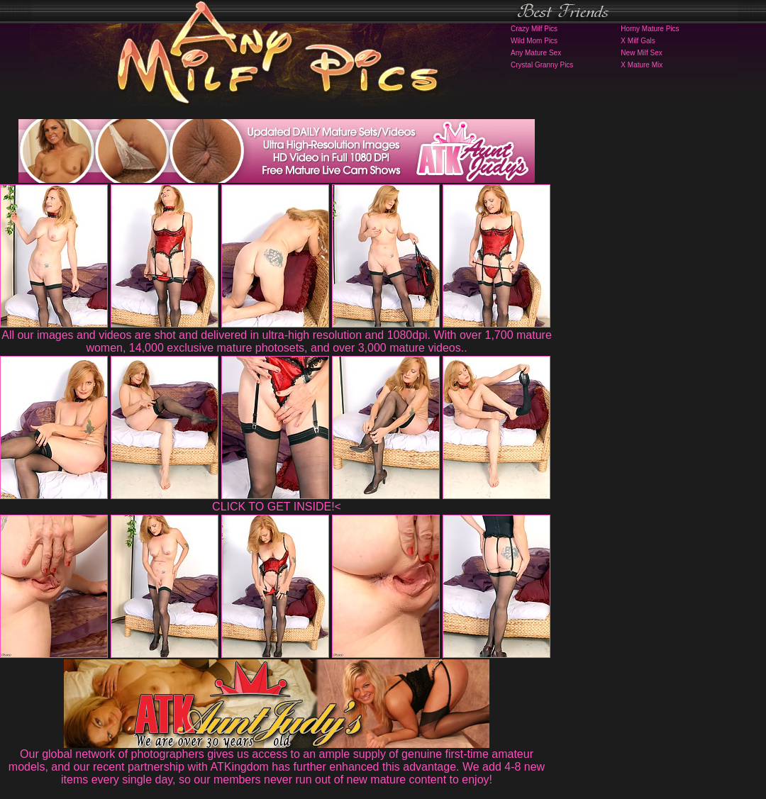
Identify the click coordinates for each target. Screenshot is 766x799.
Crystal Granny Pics (542, 65)
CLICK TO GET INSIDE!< (276, 507)
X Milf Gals (638, 41)
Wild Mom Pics (534, 41)
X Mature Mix (641, 65)
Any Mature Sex (536, 53)
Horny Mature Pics (650, 29)
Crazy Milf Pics (534, 29)
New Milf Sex (641, 53)
